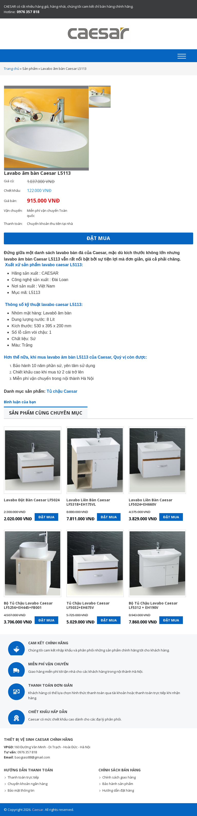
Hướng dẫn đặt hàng (118, 790)
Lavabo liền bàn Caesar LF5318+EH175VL (88, 502)
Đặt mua (98, 238)
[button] (181, 56)
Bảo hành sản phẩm (117, 783)
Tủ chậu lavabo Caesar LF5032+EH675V (88, 605)
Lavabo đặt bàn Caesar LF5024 (32, 500)
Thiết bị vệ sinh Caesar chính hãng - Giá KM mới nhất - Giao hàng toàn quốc (98, 33)
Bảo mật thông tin (21, 790)
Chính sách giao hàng (119, 777)
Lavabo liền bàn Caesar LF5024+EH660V (150, 502)
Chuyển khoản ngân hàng (27, 783)
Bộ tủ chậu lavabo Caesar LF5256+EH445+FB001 (28, 605)
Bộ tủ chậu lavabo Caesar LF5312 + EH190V (153, 605)
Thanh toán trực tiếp (23, 777)
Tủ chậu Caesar (62, 391)
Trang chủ (11, 68)
